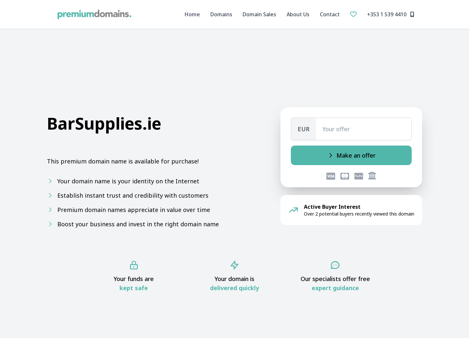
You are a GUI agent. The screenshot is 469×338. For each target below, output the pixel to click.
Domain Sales (259, 14)
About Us (298, 14)
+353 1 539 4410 (390, 14)
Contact (330, 14)
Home (192, 14)
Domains (221, 14)
